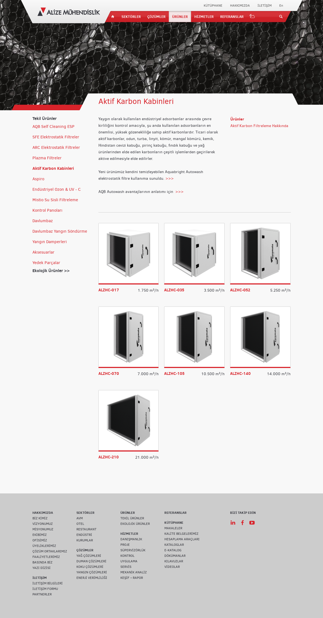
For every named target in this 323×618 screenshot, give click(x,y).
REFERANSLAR (232, 16)
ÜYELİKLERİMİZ (44, 546)
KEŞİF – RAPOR (131, 578)
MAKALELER (173, 528)
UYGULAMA (128, 561)
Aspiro (38, 179)
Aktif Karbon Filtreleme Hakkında (259, 125)
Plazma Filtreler (47, 158)
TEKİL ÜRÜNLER (132, 518)
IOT (252, 16)
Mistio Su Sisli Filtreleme (55, 200)
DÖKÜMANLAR (175, 555)
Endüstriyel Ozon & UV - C (56, 189)
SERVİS (125, 567)
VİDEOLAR (172, 567)
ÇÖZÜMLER (156, 16)
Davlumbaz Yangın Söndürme (59, 231)
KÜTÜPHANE (213, 5)
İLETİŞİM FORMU (45, 589)
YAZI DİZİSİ (41, 568)
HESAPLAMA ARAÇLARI (182, 539)
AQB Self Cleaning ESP (53, 126)
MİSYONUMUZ (42, 529)
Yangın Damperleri (49, 241)
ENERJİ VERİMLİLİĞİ (91, 578)
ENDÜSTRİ (84, 535)
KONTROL (127, 555)
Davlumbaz (42, 221)
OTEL (80, 524)
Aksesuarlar (43, 252)
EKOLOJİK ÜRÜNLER (135, 524)
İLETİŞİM (265, 5)
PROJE (125, 544)
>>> (169, 178)
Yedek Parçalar (46, 262)
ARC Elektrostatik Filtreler (56, 147)
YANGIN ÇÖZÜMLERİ (91, 572)
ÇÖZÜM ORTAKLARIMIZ (49, 551)
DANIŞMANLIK (131, 539)
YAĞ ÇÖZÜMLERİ (88, 555)
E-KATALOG (172, 550)
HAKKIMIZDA (240, 5)
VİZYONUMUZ (42, 524)
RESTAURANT (86, 529)
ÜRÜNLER (180, 16)
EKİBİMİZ (39, 535)
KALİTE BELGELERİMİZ (181, 533)
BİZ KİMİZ (40, 518)
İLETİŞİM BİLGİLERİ (47, 583)
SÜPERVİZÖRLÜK (132, 550)
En (281, 5)
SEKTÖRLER (131, 16)
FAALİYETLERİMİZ (46, 557)
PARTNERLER (42, 594)
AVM (79, 518)
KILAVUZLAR (173, 561)
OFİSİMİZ (39, 540)
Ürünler (237, 119)
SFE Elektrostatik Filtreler (55, 137)
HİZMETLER (204, 16)
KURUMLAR (84, 540)
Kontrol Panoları (47, 210)
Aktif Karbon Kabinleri (53, 168)
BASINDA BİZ (42, 562)
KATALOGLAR (174, 544)
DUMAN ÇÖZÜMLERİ (91, 561)
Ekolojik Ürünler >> (51, 270)
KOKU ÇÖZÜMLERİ (89, 567)
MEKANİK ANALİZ (133, 572)
